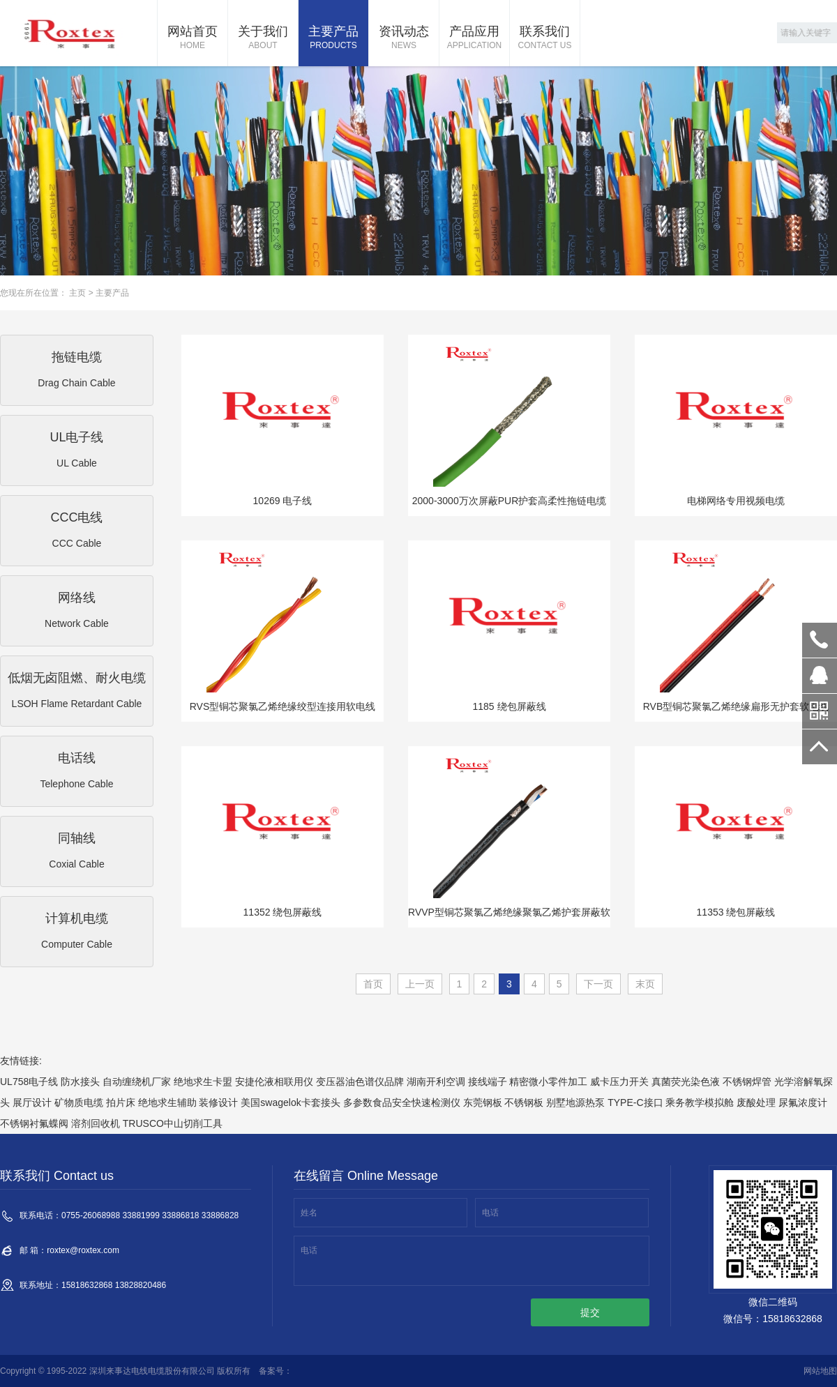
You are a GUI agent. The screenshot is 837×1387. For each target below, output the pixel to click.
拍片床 (120, 1102)
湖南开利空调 (436, 1081)
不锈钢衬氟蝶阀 (34, 1123)
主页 (77, 293)
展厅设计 (32, 1102)
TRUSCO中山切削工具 (173, 1123)
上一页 (420, 984)
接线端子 (487, 1081)
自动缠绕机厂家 (137, 1081)
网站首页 (192, 38)
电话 (490, 1213)
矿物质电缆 (78, 1102)
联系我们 (545, 38)
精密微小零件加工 (548, 1081)
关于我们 (263, 38)
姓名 (309, 1213)
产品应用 (474, 38)
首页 (373, 984)
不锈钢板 (523, 1102)
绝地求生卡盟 (203, 1081)
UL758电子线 (29, 1081)
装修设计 (218, 1102)
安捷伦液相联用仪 (274, 1081)
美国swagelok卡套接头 (290, 1102)
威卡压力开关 (619, 1081)
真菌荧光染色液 (685, 1081)
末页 (645, 984)
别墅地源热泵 (575, 1102)
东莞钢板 (482, 1102)
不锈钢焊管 (747, 1081)
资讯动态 (404, 38)
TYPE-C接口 (635, 1102)
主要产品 (333, 38)
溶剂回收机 (95, 1123)
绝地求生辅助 (167, 1102)
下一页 (598, 984)
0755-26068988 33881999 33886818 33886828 (819, 640)
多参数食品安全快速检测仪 (401, 1102)
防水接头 (80, 1081)
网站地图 (820, 1371)
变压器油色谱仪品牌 (360, 1081)
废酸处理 (756, 1102)
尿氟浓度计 (802, 1102)
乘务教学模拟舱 (699, 1102)
